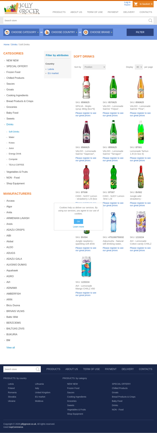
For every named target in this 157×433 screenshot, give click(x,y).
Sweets (10, 118)
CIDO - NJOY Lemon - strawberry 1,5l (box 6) (86, 199)
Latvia (51, 69)
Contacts (146, 12)
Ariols (9, 224)
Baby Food (12, 113)
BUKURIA (11, 334)
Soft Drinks (14, 131)
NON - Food (13, 177)
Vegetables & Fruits (17, 172)
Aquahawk (12, 270)
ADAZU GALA (14, 259)
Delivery (129, 12)
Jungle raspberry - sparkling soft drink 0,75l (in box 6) (85, 244)
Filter (140, 32)
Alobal (9, 241)
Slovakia (12, 397)
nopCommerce (16, 427)
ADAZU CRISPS (15, 230)
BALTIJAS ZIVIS (15, 328)
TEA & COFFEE (16, 165)
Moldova (39, 401)
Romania (12, 392)
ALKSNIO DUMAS (16, 264)
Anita (9, 212)
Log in (127, 2)
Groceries (11, 107)
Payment (113, 12)
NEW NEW (12, 60)
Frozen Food (13, 72)
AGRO (10, 276)
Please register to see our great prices (85, 114)
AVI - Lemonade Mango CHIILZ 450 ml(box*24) (85, 288)
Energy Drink (15, 153)
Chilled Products (15, 78)
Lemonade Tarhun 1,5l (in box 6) (139, 152)
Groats (10, 89)
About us (76, 12)
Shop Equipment (15, 183)
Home (6, 44)
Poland (11, 388)
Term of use (95, 12)
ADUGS (10, 253)
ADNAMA (11, 288)
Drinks (14, 44)
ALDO (9, 247)
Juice (11, 148)
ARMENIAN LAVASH (17, 218)
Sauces (10, 83)
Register (127, 5)
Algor (9, 206)
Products (59, 12)
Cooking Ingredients (17, 95)
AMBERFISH (13, 293)
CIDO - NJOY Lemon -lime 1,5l (113, 197)
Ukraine (11, 401)
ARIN (9, 299)
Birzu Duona (13, 305)
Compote (13, 159)
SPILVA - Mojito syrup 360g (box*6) (85, 107)
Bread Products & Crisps (19, 101)
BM (8, 340)
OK (78, 221)
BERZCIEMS (13, 322)
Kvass (12, 142)
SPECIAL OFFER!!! (17, 66)
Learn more (78, 226)
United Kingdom (42, 392)
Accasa (10, 200)
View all (10, 347)
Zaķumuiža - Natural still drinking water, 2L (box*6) (113, 244)
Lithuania (39, 384)
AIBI (8, 235)
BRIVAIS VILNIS (15, 311)
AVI (8, 282)
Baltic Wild (12, 317)
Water (11, 137)
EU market (53, 73)
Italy (37, 388)
